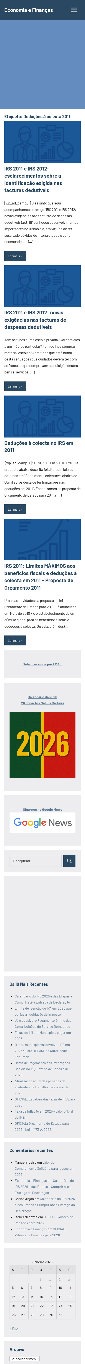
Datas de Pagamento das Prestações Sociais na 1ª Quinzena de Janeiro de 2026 (42, 1069)
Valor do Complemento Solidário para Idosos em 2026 (44, 1168)
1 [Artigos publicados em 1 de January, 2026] (40, 1279)
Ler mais (14, 256)
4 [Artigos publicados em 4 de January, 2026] (69, 1279)
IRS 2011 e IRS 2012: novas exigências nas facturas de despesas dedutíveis (35, 319)
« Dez (14, 1328)
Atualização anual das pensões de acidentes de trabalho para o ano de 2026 (42, 1087)
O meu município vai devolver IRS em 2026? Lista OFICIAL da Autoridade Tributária (42, 1050)
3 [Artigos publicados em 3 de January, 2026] (59, 1279)
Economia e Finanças (28, 10)
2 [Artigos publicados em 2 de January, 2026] (50, 1279)
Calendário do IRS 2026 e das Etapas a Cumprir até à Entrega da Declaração (44, 1186)
